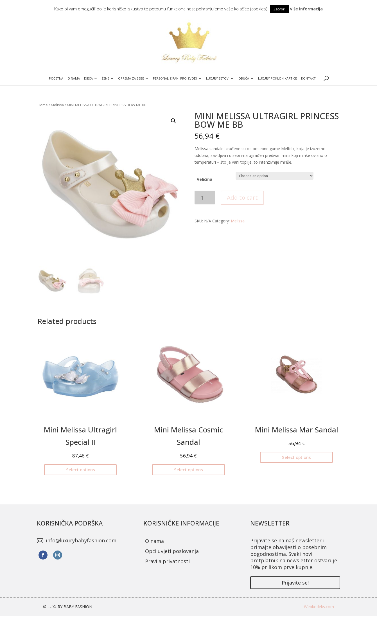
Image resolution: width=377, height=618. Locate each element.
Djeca (88, 78)
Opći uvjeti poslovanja (172, 551)
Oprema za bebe (131, 78)
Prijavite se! (295, 582)
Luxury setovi (218, 78)
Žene (105, 78)
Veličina (204, 179)
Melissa (57, 104)
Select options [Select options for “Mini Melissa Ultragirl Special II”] (80, 469)
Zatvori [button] (279, 9)
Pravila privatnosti (167, 561)
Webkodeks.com (319, 606)
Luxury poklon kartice (278, 78)
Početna (56, 78)
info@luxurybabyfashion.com (81, 540)
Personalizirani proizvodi (175, 78)
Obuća (244, 78)
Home (43, 104)
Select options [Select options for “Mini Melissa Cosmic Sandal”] (188, 469)
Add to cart (242, 197)
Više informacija (306, 9)
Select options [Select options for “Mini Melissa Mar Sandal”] (296, 457)
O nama (73, 78)
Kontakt (309, 78)
